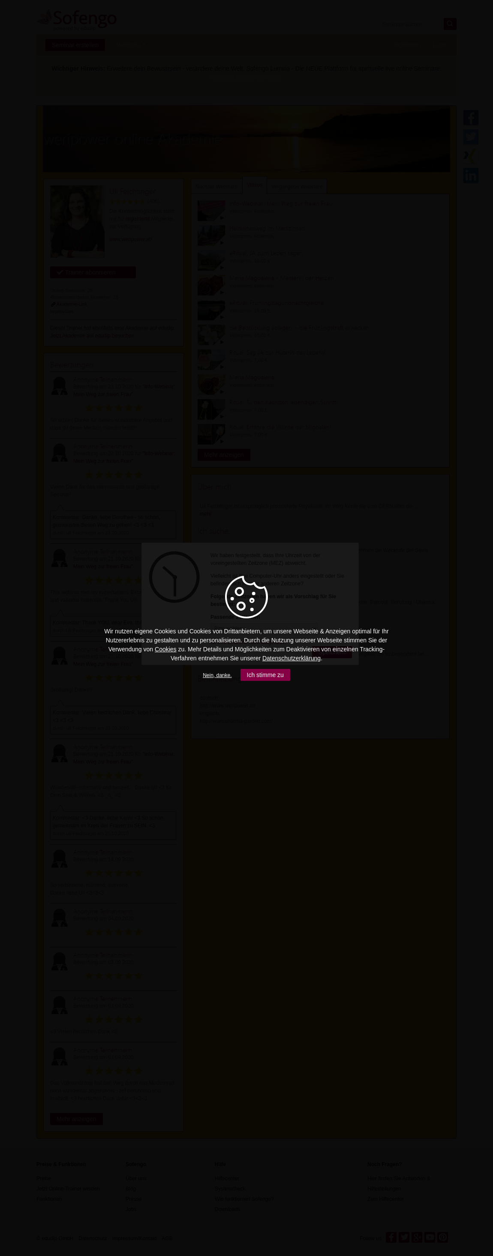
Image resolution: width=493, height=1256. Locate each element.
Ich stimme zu (265, 674)
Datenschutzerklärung (291, 658)
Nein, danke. (217, 675)
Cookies (166, 649)
